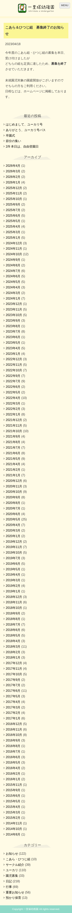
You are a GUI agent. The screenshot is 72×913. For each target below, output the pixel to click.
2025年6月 (13, 215)
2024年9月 (13, 259)
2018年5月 (13, 635)
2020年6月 (13, 514)
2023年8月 (13, 326)
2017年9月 (13, 679)
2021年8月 (13, 442)
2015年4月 (13, 806)
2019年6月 (13, 563)
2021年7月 (13, 447)
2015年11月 (14, 784)
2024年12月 (14, 243)
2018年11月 (14, 602)
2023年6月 (13, 337)
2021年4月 (13, 464)
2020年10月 (14, 491)
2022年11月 (14, 364)
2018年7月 (13, 624)
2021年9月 (13, 436)
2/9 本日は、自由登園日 (22, 146)
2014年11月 (14, 823)
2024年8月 (13, 265)
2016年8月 (13, 746)
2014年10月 (14, 828)
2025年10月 (14, 199)
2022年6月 (13, 386)
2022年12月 (14, 359)
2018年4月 (13, 641)
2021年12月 (14, 420)
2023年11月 (14, 309)
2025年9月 (13, 204)
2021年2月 (13, 469)
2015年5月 (13, 801)
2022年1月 (13, 414)
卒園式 (10, 135)
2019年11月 (14, 547)
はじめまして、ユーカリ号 (24, 124)
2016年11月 (14, 729)
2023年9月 (13, 320)
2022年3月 (13, 403)
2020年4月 (13, 525)
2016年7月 (13, 751)
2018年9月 (13, 613)
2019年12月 (14, 541)
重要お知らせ (15, 892)
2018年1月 (13, 657)
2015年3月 (13, 812)
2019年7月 (13, 558)
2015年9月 (13, 790)
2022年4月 (13, 398)
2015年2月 (13, 817)
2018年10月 (14, 607)
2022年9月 (13, 375)
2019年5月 (13, 569)
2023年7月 (13, 331)
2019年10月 (14, 552)
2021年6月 (13, 453)
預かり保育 (13, 897)
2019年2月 (13, 585)
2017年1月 (13, 718)
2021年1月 (13, 475)
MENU (64, 5)
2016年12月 (14, 724)
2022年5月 (13, 392)
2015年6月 (13, 795)
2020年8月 (13, 502)
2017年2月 (13, 712)
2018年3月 (13, 646)
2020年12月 (14, 480)
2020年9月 (13, 497)
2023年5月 (13, 342)
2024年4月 (13, 287)
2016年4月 (13, 768)
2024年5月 (13, 281)
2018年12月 (14, 596)
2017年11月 (14, 668)
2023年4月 (13, 348)
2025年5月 (13, 221)
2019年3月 (13, 580)
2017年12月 (14, 663)
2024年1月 (13, 298)
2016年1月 (13, 779)
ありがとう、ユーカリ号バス (26, 130)
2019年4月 (13, 574)
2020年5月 (13, 519)
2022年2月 (13, 408)
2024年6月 (13, 276)
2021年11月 (14, 425)
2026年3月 (13, 171)
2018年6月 (13, 630)
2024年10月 (14, 254)
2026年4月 (13, 165)
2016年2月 (13, 773)
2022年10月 (14, 370)
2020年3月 (13, 530)
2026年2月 (13, 176)
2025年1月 (13, 237)
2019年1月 (13, 591)
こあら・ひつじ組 (18, 859)
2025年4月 (13, 226)
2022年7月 (13, 381)
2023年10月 (14, 315)
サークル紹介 (15, 864)
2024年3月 (13, 293)
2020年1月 (13, 536)
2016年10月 (14, 734)
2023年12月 (14, 303)
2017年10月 (14, 674)
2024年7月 (13, 270)
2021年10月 (14, 431)
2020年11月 (14, 486)
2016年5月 (13, 762)
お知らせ (12, 853)
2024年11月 (14, 248)
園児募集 (12, 875)
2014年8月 (13, 834)
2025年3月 (13, 232)
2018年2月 (13, 652)
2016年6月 (13, 757)
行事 (9, 886)
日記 (9, 881)
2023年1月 (13, 353)
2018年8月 (13, 619)
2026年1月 (13, 182)
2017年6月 (13, 690)
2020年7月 (13, 508)
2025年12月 (14, 188)
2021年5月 (13, 458)
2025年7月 (13, 210)
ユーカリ (12, 870)
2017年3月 (13, 707)
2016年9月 (13, 740)
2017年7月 (13, 685)
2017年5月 (13, 696)
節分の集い (13, 141)
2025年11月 (14, 193)
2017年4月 (13, 701)
